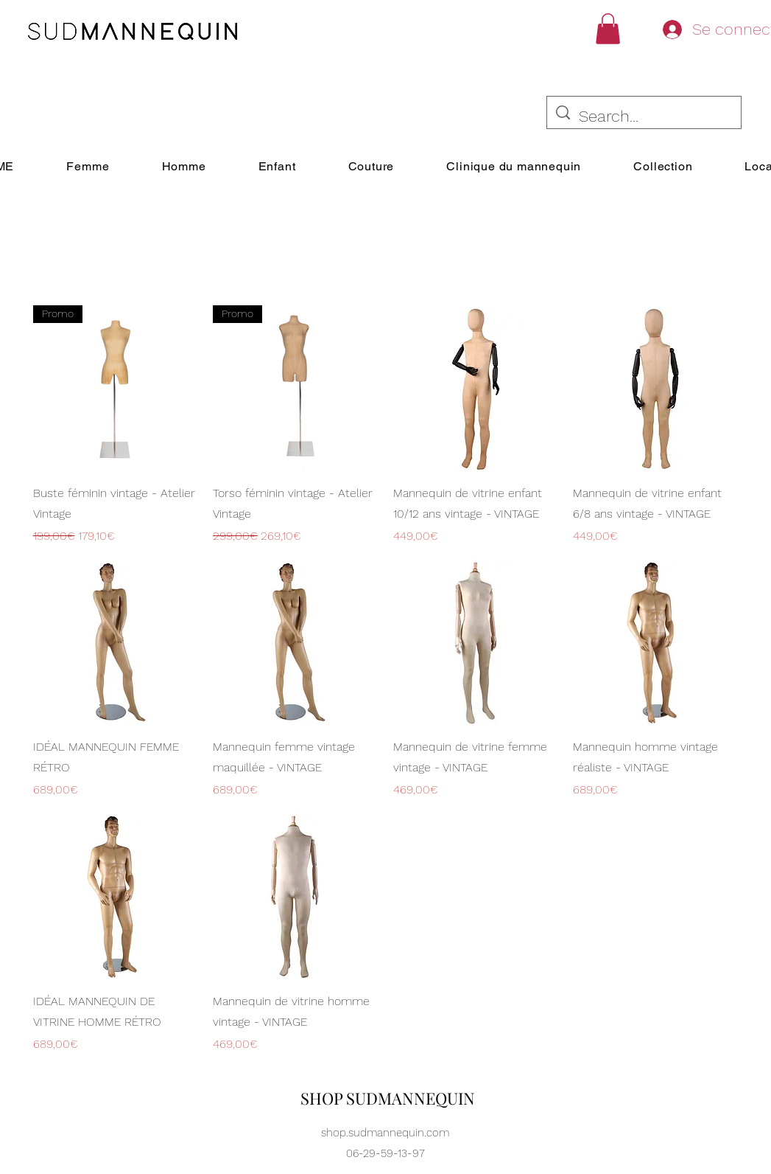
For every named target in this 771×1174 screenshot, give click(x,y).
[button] (608, 28)
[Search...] (644, 117)
